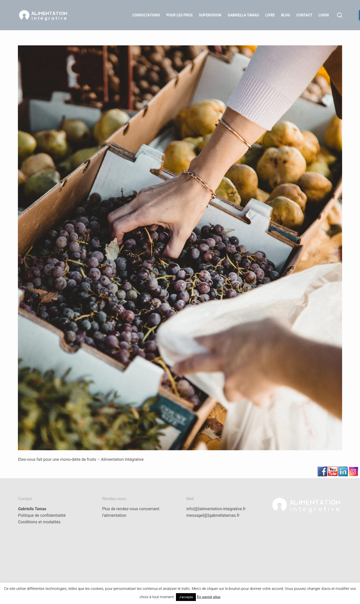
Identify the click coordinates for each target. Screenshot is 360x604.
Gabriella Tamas (243, 15)
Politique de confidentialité (42, 515)
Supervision (210, 15)
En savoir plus (208, 597)
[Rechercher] (339, 15)
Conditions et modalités (39, 522)
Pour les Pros (179, 15)
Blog (285, 15)
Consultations (146, 15)
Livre (270, 15)
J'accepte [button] (186, 597)
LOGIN (324, 15)
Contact (304, 15)
